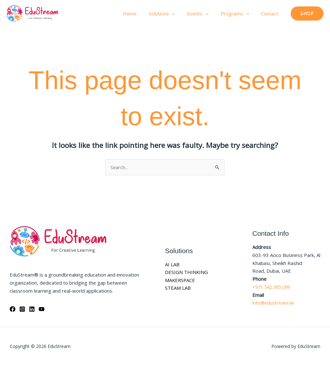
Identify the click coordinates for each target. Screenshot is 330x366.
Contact (270, 13)
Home (141, 13)
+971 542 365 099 (273, 287)
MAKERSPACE (180, 280)
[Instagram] (22, 309)
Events (204, 13)
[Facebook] (12, 309)
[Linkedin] (32, 309)
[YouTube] (41, 309)
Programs (238, 13)
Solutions (170, 13)
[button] (180, 13)
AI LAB (172, 264)
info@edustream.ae (274, 303)
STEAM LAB (178, 288)
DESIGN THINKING (186, 272)
